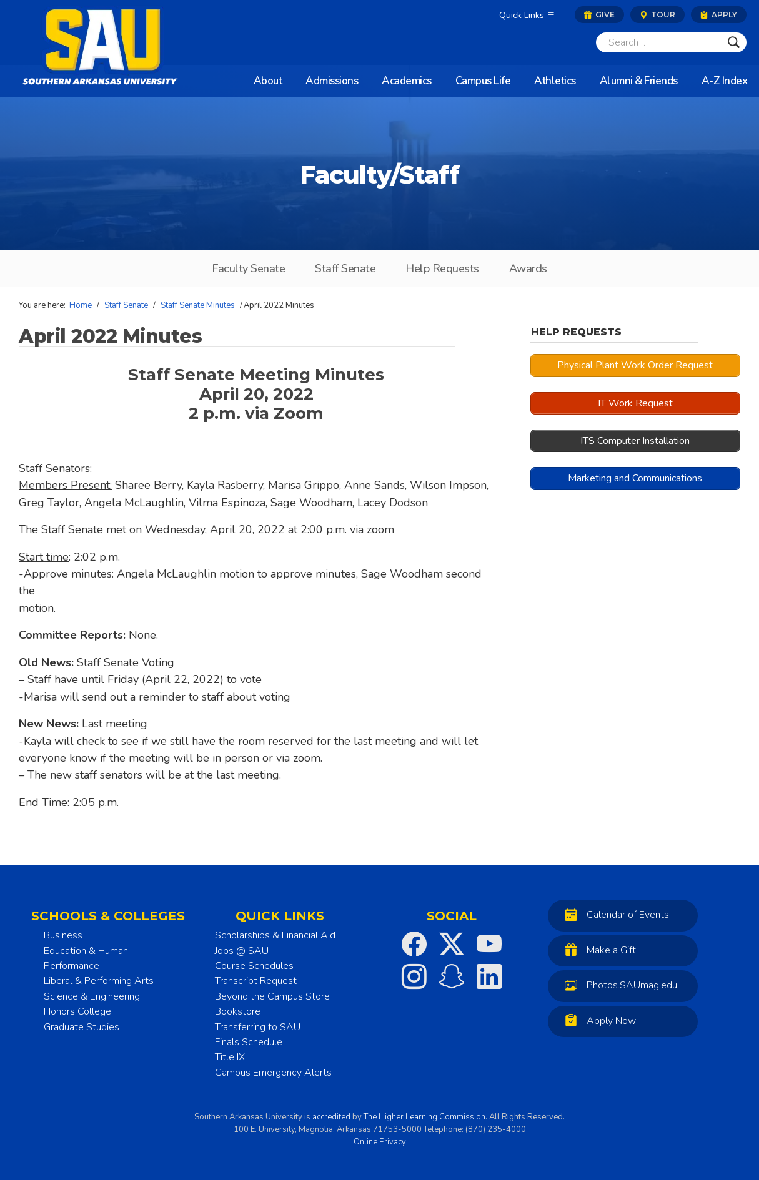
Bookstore (237, 1011)
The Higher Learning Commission (424, 1117)
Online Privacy (380, 1142)
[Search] (658, 42)
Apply (718, 14)
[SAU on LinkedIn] (489, 976)
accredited (331, 1117)
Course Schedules (254, 966)
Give (599, 14)
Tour (657, 14)
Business (63, 935)
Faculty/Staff (379, 175)
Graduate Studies (81, 1027)
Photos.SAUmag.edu (617, 985)
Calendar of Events (613, 914)
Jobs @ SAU (242, 951)
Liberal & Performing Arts (99, 981)
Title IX (230, 1057)
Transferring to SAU (257, 1027)
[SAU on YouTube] (489, 944)
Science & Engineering (92, 996)
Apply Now (597, 1020)
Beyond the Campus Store (272, 996)
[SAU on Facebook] (414, 944)
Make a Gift (597, 950)
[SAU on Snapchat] (451, 976)
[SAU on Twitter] (451, 944)
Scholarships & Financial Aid (275, 935)
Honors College (77, 1011)
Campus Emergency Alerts (273, 1072)
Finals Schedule (248, 1042)
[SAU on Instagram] (414, 976)
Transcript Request (256, 981)
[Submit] (733, 42)
